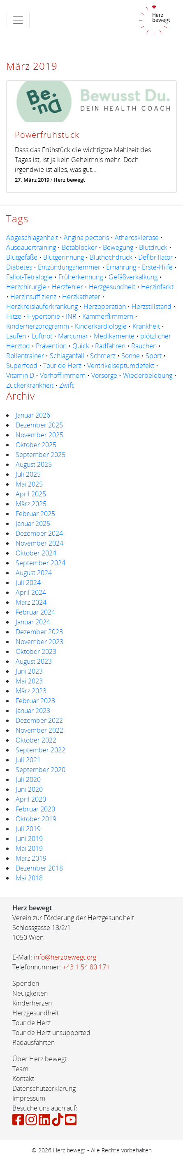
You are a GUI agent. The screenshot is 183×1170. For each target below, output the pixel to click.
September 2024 (40, 562)
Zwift (66, 385)
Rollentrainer (25, 355)
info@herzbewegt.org (65, 957)
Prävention (51, 345)
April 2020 (31, 799)
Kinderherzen (32, 1003)
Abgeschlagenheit (32, 237)
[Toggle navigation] (18, 20)
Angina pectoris (86, 237)
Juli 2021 (28, 759)
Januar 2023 (33, 710)
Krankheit (146, 326)
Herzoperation (104, 306)
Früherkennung (80, 276)
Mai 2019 (29, 848)
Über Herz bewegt (39, 1058)
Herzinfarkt (157, 286)
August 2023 (34, 661)
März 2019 (31, 858)
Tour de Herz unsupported (51, 1032)
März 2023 (31, 690)
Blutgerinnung (63, 257)
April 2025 (31, 493)
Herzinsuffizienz (33, 296)
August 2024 (34, 572)
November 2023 (39, 641)
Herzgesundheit (112, 286)
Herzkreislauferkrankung (42, 306)
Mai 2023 (29, 681)
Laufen (16, 335)
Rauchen (144, 345)
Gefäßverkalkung (133, 276)
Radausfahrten (33, 1042)
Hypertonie (43, 316)
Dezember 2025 (39, 425)
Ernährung (121, 267)
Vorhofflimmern (63, 375)
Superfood (21, 365)
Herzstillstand (151, 306)
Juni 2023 (29, 671)
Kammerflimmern (107, 316)
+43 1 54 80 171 (86, 966)
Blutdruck (153, 247)
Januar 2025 (33, 523)
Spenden (25, 983)
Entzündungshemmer (69, 267)
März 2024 (31, 602)
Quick (80, 345)
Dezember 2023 (39, 631)
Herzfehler (67, 286)
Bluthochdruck (111, 257)
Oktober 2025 (36, 444)
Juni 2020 (29, 789)
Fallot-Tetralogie (29, 276)
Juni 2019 (29, 838)
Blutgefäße (21, 257)
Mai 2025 (29, 484)
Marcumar (73, 335)
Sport (154, 355)
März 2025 (31, 503)
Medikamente (114, 335)
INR (71, 316)
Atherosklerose (137, 237)
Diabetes (19, 267)
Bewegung (118, 247)
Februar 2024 (35, 612)
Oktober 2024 (36, 553)
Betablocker (79, 247)
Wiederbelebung (147, 375)
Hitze (13, 316)
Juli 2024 (28, 582)
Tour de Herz (62, 365)
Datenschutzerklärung (44, 1088)
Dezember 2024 (39, 533)
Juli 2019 (28, 828)
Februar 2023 (35, 700)
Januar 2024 (33, 621)
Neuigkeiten (30, 993)
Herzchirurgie (26, 286)
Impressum (28, 1098)
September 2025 (40, 454)
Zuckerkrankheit (29, 385)
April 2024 (31, 592)
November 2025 (39, 434)
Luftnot (42, 335)
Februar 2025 (35, 513)
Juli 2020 (28, 779)
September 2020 (40, 769)
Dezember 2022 (39, 720)
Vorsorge (104, 375)
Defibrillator (155, 257)
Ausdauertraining (31, 247)
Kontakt (23, 1078)
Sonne (130, 355)
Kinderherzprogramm (37, 326)
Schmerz (103, 355)
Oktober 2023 (36, 651)
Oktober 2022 (36, 740)
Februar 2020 (35, 809)
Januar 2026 (33, 415)
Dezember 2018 (39, 868)
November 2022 (39, 730)
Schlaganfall (67, 355)
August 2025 (34, 464)
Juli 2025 (28, 474)
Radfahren (110, 345)
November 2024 (39, 543)
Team (20, 1068)
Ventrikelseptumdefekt (120, 365)
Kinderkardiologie (101, 326)
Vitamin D (20, 375)
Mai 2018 (29, 877)
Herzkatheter (81, 296)
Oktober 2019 (36, 818)
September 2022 (40, 749)
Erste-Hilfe (157, 267)
